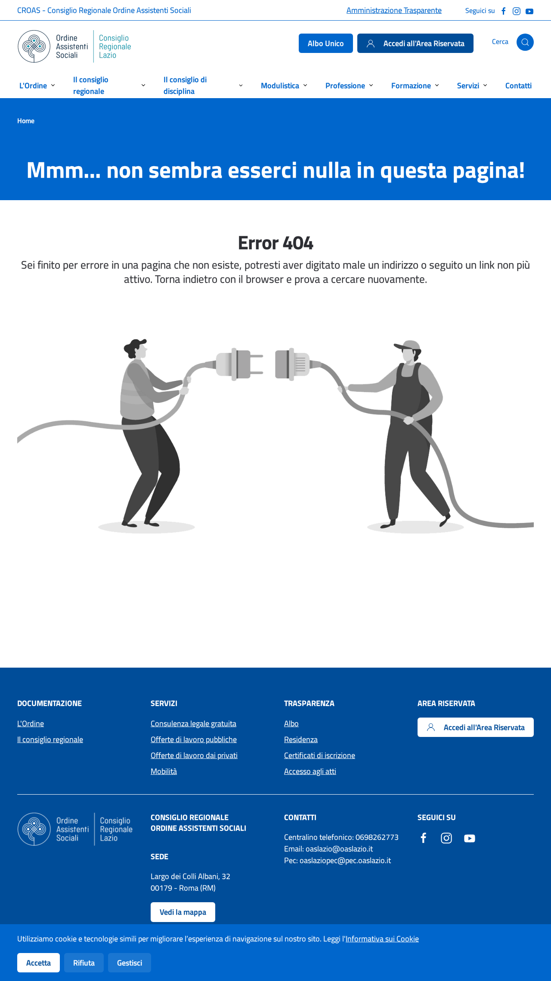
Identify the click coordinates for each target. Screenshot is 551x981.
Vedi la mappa (183, 912)
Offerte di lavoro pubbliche (194, 739)
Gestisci (129, 963)
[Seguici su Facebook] (503, 10)
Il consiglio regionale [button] (90, 85)
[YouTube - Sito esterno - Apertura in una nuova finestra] (470, 837)
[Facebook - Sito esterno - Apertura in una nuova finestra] (424, 837)
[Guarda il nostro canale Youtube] (529, 10)
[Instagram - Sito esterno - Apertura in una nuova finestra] (446, 837)
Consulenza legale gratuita (193, 723)
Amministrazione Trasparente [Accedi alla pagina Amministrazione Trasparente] (394, 10)
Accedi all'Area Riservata (415, 43)
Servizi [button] (468, 85)
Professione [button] (345, 85)
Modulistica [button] (280, 85)
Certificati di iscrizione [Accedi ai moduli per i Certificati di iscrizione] (319, 755)
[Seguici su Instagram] (516, 10)
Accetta (38, 963)
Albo (291, 723)
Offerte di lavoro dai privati (194, 755)
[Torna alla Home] (74, 46)
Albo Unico (326, 43)
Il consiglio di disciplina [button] (185, 85)
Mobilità (164, 771)
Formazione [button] (411, 85)
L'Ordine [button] (33, 85)
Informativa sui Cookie (382, 938)
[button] (525, 42)
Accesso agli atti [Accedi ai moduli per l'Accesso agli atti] (310, 771)
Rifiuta (84, 963)
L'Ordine (30, 723)
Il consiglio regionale (50, 739)
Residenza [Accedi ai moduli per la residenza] (301, 739)
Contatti (518, 85)
